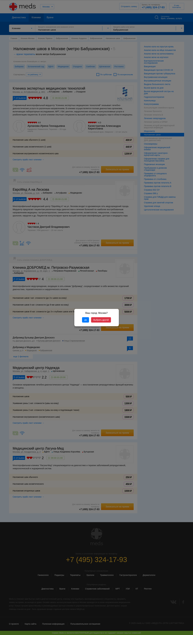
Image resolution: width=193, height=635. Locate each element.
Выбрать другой (101, 320)
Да (85, 320)
